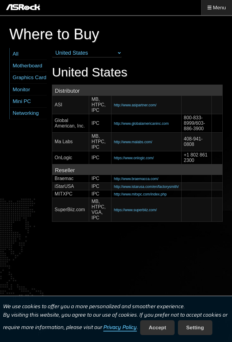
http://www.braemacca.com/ (136, 179)
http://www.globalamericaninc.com (141, 123)
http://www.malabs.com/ (133, 142)
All (15, 54)
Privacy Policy (120, 327)
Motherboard (27, 66)
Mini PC (22, 101)
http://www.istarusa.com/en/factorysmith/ (146, 187)
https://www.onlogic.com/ (134, 158)
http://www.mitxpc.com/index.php (140, 194)
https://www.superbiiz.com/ (135, 210)
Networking (26, 113)
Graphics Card (30, 77)
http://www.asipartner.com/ (135, 105)
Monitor (21, 89)
